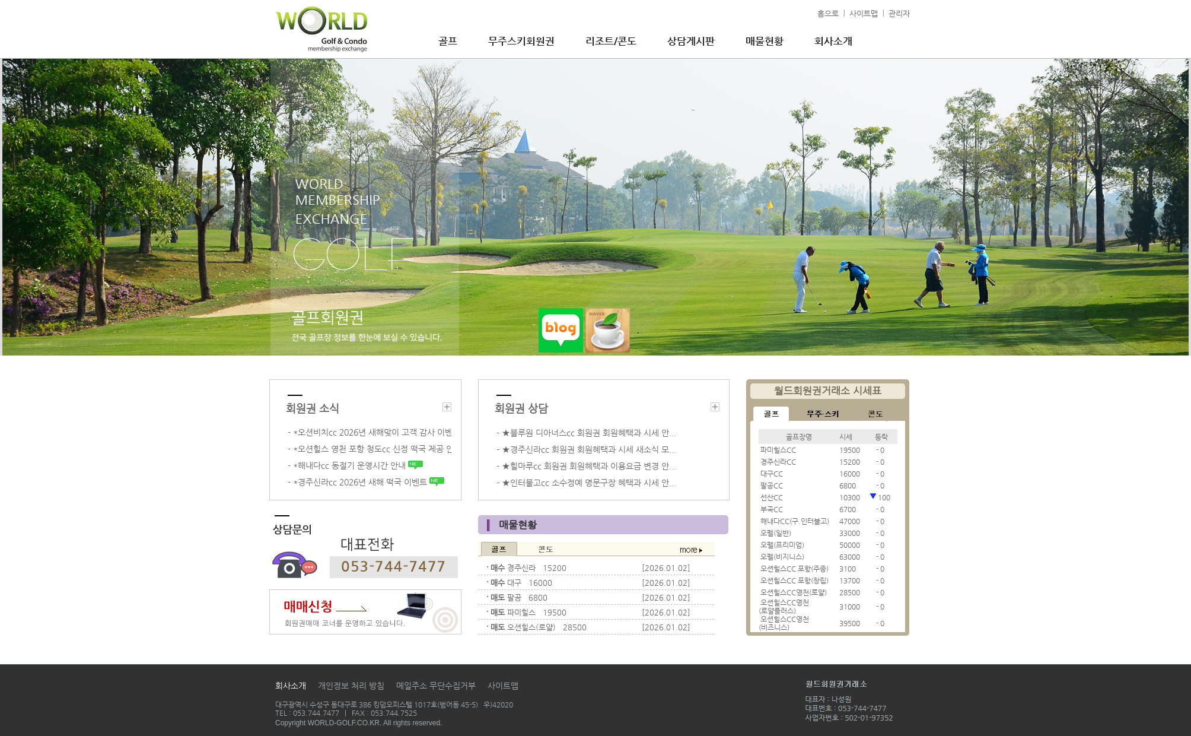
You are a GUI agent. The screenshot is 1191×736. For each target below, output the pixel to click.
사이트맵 (863, 13)
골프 (447, 41)
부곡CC (771, 509)
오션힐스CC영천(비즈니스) (784, 623)
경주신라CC (778, 462)
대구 (514, 582)
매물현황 (765, 41)
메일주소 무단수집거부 (436, 685)
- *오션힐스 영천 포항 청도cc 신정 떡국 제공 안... (369, 448)
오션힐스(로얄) (531, 627)
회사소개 (833, 41)
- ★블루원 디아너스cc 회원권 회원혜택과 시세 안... (586, 432)
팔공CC (771, 485)
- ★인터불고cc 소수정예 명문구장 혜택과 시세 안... (586, 482)
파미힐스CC (778, 450)
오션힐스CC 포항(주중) (794, 568)
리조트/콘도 (610, 41)
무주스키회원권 (521, 41)
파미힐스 (521, 612)
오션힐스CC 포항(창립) (794, 580)
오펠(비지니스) (782, 557)
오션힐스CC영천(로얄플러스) (784, 606)
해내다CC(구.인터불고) (794, 521)
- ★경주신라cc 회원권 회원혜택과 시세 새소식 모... (586, 449)
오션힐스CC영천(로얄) (793, 592)
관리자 (899, 13)
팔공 (514, 597)
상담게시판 (691, 41)
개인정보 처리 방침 (351, 685)
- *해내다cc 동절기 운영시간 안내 (355, 465)
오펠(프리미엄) (782, 545)
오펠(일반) (775, 533)
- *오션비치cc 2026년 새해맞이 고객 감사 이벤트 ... (369, 432)
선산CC (771, 497)
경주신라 (521, 567)
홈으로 (828, 13)
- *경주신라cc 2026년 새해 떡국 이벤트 (366, 482)
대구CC (771, 473)
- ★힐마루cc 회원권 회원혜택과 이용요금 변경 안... (586, 466)
